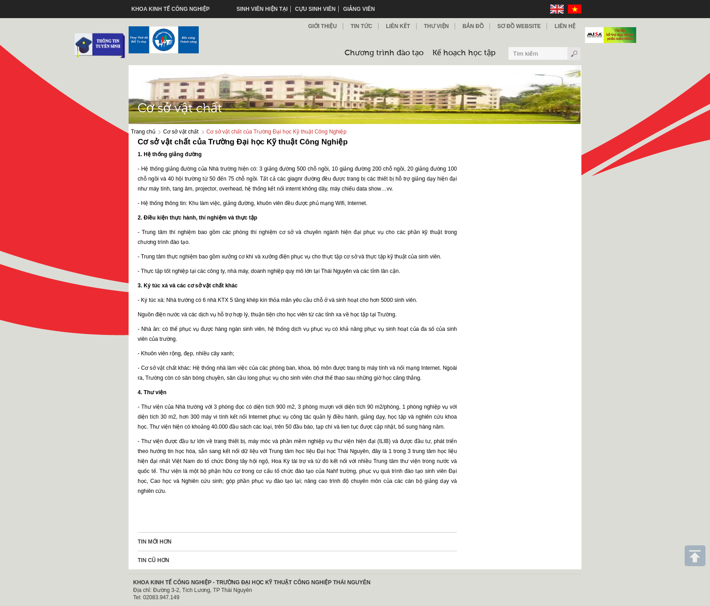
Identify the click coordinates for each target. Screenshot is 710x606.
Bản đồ (473, 26)
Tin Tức (361, 26)
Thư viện (436, 26)
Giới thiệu (322, 26)
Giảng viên (359, 9)
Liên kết (398, 26)
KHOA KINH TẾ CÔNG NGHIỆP (170, 9)
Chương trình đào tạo (384, 53)
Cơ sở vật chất (180, 132)
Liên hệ (565, 26)
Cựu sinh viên (315, 9)
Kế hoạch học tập (463, 53)
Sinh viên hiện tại (262, 9)
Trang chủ (143, 132)
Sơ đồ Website (519, 26)
